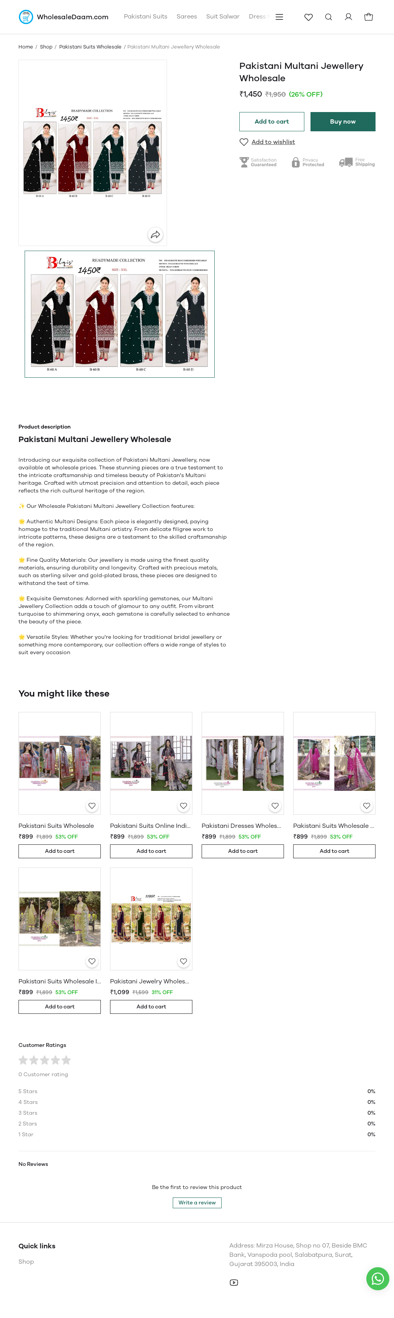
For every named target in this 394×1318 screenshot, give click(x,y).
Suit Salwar (223, 16)
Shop (46, 47)
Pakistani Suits (145, 16)
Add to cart (272, 121)
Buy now (343, 121)
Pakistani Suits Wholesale (90, 47)
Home (25, 47)
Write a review (197, 1202)
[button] (120, 314)
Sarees (187, 16)
